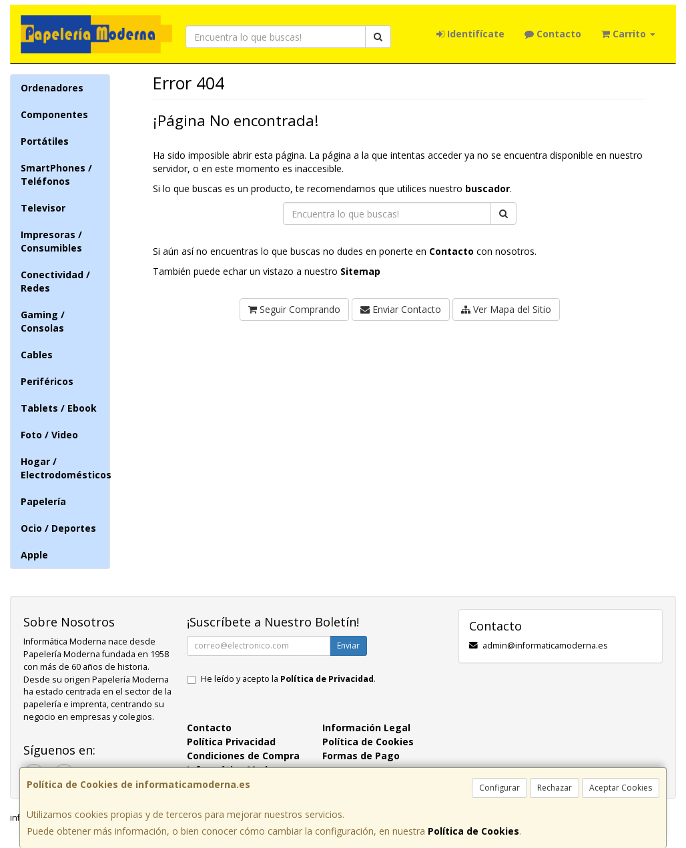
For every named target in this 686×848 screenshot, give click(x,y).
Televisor (43, 207)
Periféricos (47, 381)
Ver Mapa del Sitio (506, 309)
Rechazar (554, 787)
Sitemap (360, 271)
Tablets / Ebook (59, 408)
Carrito (628, 33)
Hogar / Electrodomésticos (65, 468)
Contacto (553, 33)
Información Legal (366, 727)
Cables (37, 354)
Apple (34, 554)
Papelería (43, 501)
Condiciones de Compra (243, 755)
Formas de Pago (361, 755)
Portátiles (45, 141)
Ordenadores (52, 87)
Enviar (348, 645)
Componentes (54, 114)
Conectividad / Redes (55, 281)
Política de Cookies (473, 831)
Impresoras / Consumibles (51, 241)
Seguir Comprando (294, 309)
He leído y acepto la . (288, 679)
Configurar (499, 787)
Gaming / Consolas (43, 321)
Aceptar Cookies (620, 787)
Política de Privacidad (327, 679)
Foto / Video (49, 434)
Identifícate (470, 33)
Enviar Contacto (400, 309)
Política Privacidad (231, 741)
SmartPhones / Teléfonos (56, 174)
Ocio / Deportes (58, 528)
